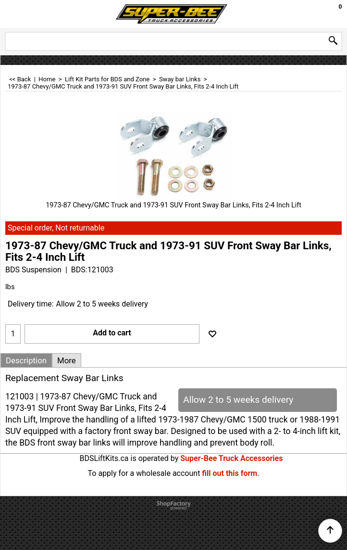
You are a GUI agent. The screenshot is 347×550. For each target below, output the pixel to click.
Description (26, 360)
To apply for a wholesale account (144, 473)
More (66, 360)
